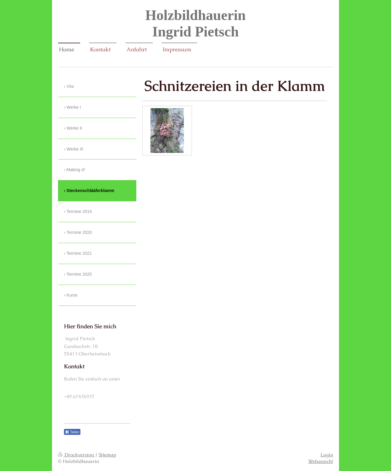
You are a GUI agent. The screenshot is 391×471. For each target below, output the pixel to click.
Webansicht (320, 461)
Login (326, 455)
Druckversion (76, 455)
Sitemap (107, 455)
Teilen (72, 432)
